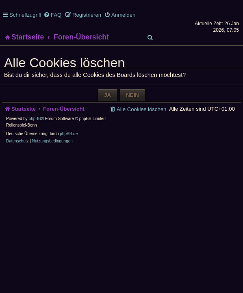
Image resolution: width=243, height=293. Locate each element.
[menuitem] (52, 15)
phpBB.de (69, 133)
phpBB (35, 118)
